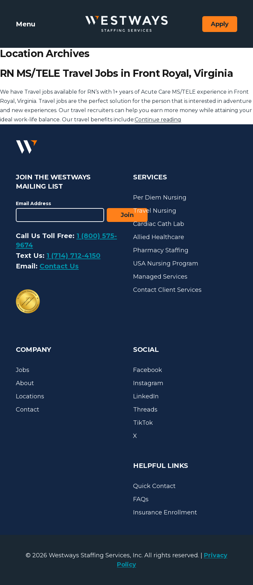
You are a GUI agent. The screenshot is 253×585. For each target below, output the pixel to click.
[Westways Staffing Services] (126, 24)
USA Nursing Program (165, 263)
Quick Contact (154, 486)
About (25, 383)
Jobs (22, 370)
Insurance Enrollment (165, 512)
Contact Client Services (167, 289)
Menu (25, 24)
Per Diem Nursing (159, 197)
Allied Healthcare (158, 237)
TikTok (143, 422)
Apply (220, 24)
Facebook (147, 370)
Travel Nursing (154, 210)
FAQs (141, 499)
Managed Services (160, 276)
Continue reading (158, 119)
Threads (145, 409)
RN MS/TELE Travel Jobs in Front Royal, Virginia (116, 73)
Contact (27, 409)
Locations (30, 396)
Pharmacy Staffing (160, 250)
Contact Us (59, 266)
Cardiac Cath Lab (158, 224)
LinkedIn (146, 396)
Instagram (148, 383)
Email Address (33, 203)
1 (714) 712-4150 (73, 256)
